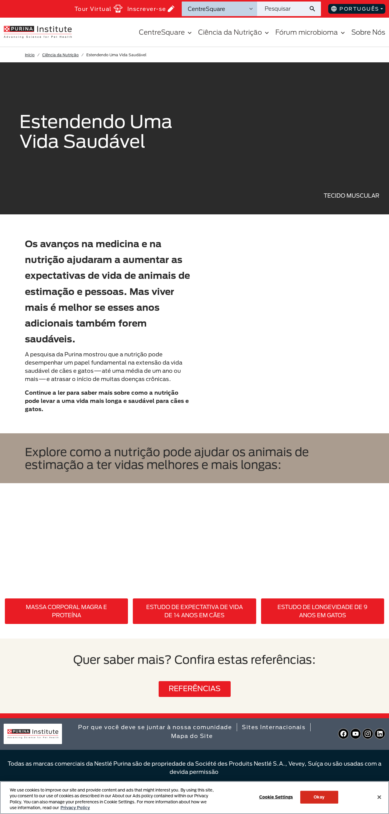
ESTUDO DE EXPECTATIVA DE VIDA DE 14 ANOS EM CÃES (194, 611)
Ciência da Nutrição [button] (234, 32)
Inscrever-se (150, 8)
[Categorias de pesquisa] (219, 9)
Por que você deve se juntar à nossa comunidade (155, 727)
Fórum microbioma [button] (310, 32)
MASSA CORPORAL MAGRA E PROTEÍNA (66, 611)
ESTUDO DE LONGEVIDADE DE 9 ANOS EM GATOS (322, 611)
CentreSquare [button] (166, 32)
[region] (194, 797)
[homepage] (38, 31)
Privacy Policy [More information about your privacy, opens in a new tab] (75, 807)
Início (30, 55)
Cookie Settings (276, 797)
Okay (319, 797)
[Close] (379, 797)
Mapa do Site (192, 735)
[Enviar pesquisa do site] (314, 9)
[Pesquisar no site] (282, 9)
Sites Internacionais (273, 727)
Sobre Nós (368, 32)
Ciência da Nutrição (60, 55)
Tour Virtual (98, 9)
